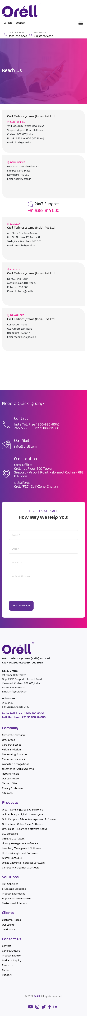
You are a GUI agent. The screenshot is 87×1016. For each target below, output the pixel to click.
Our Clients (8, 925)
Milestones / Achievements (18, 769)
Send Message (21, 605)
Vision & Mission (11, 749)
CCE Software (10, 834)
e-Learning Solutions (14, 889)
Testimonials (9, 929)
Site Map (7, 793)
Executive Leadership (14, 759)
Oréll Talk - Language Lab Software (22, 809)
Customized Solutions (15, 903)
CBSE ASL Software (13, 838)
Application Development (17, 898)
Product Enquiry (11, 955)
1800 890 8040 (34, 713)
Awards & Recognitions (15, 764)
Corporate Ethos (11, 745)
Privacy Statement (13, 788)
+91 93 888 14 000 (33, 717)
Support (7, 975)
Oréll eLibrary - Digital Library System (23, 814)
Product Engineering (13, 893)
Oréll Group (8, 740)
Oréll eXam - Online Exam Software (22, 824)
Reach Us (7, 965)
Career (5, 970)
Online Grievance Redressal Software (23, 863)
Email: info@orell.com (14, 691)
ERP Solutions (10, 884)
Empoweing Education (15, 754)
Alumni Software (12, 858)
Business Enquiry (11, 960)
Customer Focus (11, 920)
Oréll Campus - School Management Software (29, 819)
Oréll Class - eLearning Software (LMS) (24, 829)
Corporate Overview (13, 735)
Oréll (37, 996)
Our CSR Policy (10, 778)
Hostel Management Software (20, 853)
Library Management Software (20, 843)
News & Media (10, 774)
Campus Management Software (20, 867)
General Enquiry (11, 951)
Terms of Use (9, 783)
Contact (6, 946)
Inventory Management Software (21, 848)
